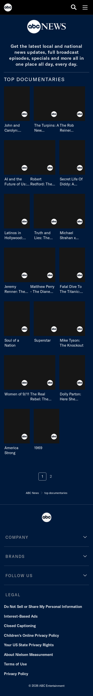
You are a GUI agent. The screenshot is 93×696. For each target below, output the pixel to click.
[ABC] (8, 8)
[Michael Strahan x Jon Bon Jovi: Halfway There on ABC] (72, 217)
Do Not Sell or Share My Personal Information (43, 606)
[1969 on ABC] (47, 429)
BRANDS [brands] (15, 556)
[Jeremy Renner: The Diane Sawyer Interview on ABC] (17, 271)
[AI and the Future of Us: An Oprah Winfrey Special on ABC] (17, 163)
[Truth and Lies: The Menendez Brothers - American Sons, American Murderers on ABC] (47, 217)
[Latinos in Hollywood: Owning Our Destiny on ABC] (17, 217)
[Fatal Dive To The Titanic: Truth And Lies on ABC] (72, 271)
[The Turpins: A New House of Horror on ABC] (47, 109)
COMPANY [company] (17, 537)
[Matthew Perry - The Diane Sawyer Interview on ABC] (43, 271)
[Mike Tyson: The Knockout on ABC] (72, 324)
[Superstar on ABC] (47, 322)
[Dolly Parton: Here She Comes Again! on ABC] (72, 378)
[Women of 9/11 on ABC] (17, 376)
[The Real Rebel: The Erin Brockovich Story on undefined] (43, 378)
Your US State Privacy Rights (29, 644)
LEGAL (13, 594)
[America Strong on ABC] (17, 432)
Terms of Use (15, 664)
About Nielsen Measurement (28, 654)
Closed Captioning (20, 625)
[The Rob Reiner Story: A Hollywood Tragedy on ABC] (72, 109)
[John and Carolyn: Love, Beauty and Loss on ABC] (17, 109)
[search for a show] (74, 7)
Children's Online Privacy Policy (31, 635)
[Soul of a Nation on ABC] (17, 324)
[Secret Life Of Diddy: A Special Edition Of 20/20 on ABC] (72, 163)
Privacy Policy (16, 673)
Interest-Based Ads (21, 616)
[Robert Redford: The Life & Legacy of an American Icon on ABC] (43, 163)
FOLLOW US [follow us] (19, 575)
